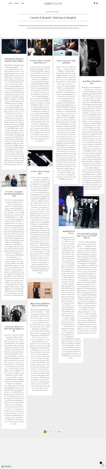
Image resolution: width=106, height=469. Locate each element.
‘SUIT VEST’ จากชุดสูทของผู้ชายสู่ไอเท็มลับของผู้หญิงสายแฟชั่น (14, 202)
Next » (59, 462)
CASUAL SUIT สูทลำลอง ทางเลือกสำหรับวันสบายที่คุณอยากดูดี (14, 347)
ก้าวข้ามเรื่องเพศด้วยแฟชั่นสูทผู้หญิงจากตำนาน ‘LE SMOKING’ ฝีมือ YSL (66, 234)
